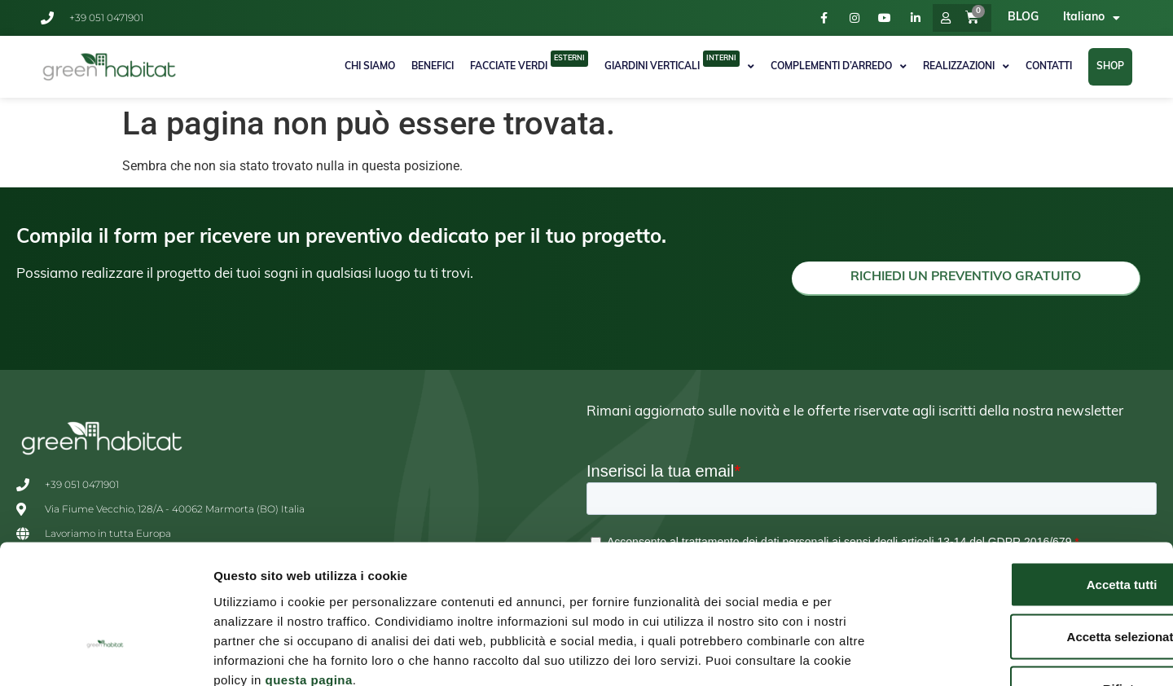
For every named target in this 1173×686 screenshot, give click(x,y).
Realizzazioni (966, 67)
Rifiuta (1037, 579)
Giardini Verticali (679, 65)
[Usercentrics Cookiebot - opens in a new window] (105, 654)
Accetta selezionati (1037, 527)
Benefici (432, 67)
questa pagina (308, 570)
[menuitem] (1091, 18)
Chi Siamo (370, 67)
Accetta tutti (1037, 475)
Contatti (1049, 67)
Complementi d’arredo (839, 67)
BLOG (1023, 17)
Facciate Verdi (529, 61)
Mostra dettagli (857, 654)
